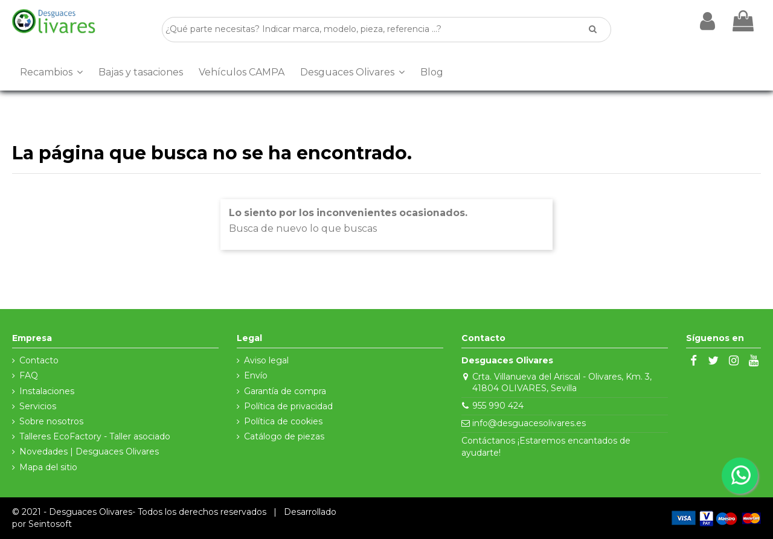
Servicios (37, 406)
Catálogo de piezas (284, 436)
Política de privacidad (288, 406)
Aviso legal (266, 360)
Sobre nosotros (51, 421)
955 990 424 (498, 405)
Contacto (39, 360)
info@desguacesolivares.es (529, 423)
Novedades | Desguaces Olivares (89, 451)
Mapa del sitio (48, 467)
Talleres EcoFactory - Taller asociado (94, 436)
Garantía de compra (285, 391)
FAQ (28, 375)
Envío (256, 375)
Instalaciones (46, 391)
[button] (51, 72)
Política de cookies (283, 421)
